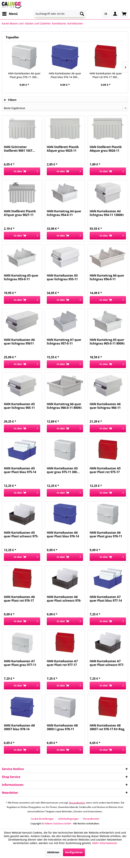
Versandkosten (77, 802)
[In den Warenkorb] (22, 171)
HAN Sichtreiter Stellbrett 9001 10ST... (19, 148)
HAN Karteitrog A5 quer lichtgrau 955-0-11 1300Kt (21, 277)
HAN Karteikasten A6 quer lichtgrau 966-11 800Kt (105, 406)
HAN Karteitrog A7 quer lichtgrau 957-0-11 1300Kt (64, 341)
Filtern (10, 100)
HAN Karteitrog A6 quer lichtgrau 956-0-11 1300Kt (107, 277)
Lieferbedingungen (68, 818)
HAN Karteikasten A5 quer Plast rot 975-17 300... (105, 470)
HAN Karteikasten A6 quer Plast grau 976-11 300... (24, 75)
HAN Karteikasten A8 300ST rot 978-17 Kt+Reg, (107, 727)
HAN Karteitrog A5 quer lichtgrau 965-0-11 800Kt (107, 341)
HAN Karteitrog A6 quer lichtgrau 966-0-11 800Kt (64, 406)
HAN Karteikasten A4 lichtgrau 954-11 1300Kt (107, 213)
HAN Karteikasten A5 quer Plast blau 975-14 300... (20, 470)
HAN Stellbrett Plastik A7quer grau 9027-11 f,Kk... (20, 213)
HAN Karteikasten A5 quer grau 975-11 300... (63, 470)
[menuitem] (10, 13)
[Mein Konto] (115, 13)
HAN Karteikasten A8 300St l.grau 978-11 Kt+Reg (62, 727)
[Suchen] (82, 13)
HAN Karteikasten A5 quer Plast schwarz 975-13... (21, 534)
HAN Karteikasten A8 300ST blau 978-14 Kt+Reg (19, 727)
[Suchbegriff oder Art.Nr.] (60, 13)
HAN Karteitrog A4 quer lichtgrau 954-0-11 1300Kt (64, 213)
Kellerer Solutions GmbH (57, 823)
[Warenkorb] (124, 13)
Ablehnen (53, 852)
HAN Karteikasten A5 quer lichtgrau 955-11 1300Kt (62, 277)
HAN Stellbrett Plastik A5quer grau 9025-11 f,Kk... (63, 148)
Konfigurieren (74, 852)
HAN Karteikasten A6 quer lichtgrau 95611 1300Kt (19, 341)
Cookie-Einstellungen (42, 818)
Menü (10, 13)
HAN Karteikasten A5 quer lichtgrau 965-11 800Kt (19, 406)
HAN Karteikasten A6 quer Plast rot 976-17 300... (105, 75)
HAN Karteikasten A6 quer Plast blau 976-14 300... (65, 75)
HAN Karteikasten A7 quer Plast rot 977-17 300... (62, 663)
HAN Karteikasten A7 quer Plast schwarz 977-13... (107, 663)
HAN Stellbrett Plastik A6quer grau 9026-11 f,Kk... (106, 148)
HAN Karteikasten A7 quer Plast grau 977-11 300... (20, 663)
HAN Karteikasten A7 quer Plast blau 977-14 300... (106, 598)
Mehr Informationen (104, 843)
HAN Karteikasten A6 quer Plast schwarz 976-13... (64, 598)
